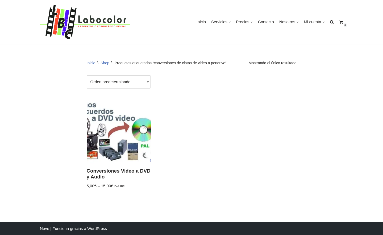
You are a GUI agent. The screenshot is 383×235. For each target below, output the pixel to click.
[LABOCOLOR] (85, 22)
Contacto (266, 21)
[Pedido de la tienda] (119, 82)
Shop (105, 63)
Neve (44, 228)
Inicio (201, 21)
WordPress (97, 228)
